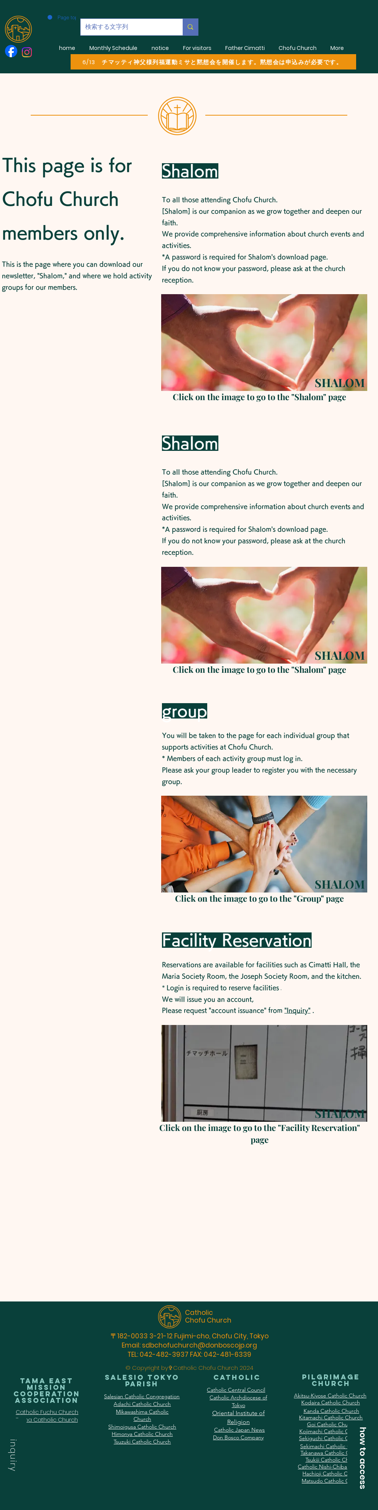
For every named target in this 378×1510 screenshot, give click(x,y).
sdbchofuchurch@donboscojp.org (199, 1345)
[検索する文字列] (126, 27)
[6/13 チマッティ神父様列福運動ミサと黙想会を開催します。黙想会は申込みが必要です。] (213, 62)
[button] (13, 1456)
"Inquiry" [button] (297, 1010)
